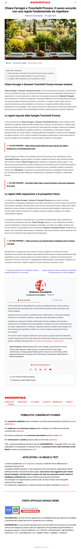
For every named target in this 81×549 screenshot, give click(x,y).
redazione (20, 431)
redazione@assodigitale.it (40, 365)
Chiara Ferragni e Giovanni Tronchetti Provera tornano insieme (30, 73)
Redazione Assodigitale (34, 16)
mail (34, 449)
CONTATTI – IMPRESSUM (52, 402)
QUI (60, 435)
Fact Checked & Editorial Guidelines (23, 377)
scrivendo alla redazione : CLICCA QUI (48, 341)
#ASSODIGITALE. (40, 2)
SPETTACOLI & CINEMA (19, 63)
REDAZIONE (22, 402)
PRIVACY (69, 402)
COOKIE (11, 405)
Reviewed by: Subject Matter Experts (24, 380)
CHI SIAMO (35, 402)
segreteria (53, 440)
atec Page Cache (44, 547)
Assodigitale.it (30, 464)
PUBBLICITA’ (9, 402)
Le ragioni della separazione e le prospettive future (26, 79)
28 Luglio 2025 (50, 16)
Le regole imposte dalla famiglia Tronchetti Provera (26, 76)
